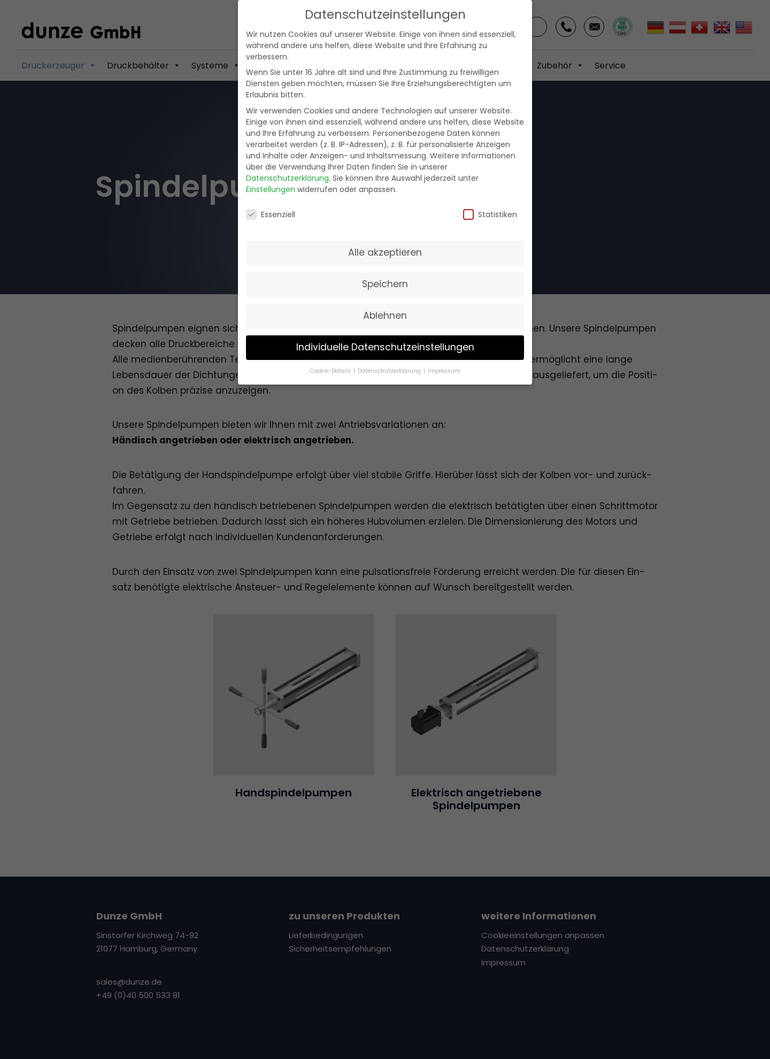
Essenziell (270, 204)
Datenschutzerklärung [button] (390, 362)
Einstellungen (270, 179)
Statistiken (490, 204)
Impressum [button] (444, 362)
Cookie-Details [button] (331, 362)
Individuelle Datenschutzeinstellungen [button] (385, 338)
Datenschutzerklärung (287, 168)
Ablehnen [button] (385, 306)
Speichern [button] (385, 274)
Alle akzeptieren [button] (385, 243)
